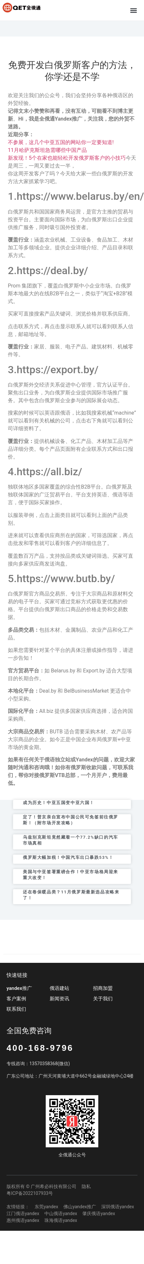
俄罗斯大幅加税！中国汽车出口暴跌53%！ (68, 857)
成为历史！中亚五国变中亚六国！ (58, 802)
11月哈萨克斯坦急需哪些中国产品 (47, 150)
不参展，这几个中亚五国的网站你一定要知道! (61, 142)
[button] (133, 10)
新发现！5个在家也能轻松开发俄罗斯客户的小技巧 (67, 158)
